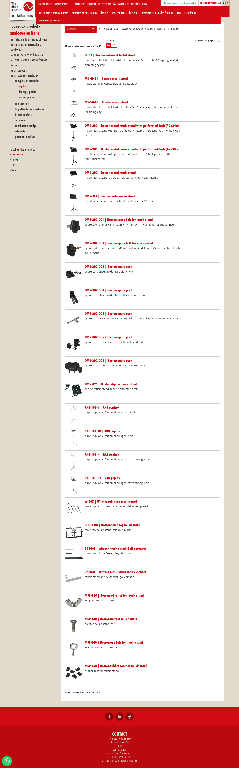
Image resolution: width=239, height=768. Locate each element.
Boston (14, 159)
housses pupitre (26, 97)
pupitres (23, 86)
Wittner (14, 170)
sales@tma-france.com (119, 753)
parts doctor (135, 3)
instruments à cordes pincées (53, 13)
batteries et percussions (84, 13)
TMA (114, 3)
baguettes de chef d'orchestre (29, 109)
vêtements (20, 131)
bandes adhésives (23, 115)
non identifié (170, 3)
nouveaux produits (61, 3)
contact (144, 3)
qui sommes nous (104, 3)
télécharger (91, 3)
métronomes (23, 104)
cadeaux (22, 120)
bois (178, 13)
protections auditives (25, 137)
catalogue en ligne (45, 3)
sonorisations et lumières (125, 13)
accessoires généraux (49, 20)
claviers (104, 13)
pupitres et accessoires (28, 81)
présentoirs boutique (27, 126)
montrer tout (17, 154)
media (77, 3)
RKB (13, 165)
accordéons (190, 13)
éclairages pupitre (27, 92)
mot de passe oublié (187, 3)
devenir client (123, 3)
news (83, 3)
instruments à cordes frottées (157, 13)
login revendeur (210, 3)
